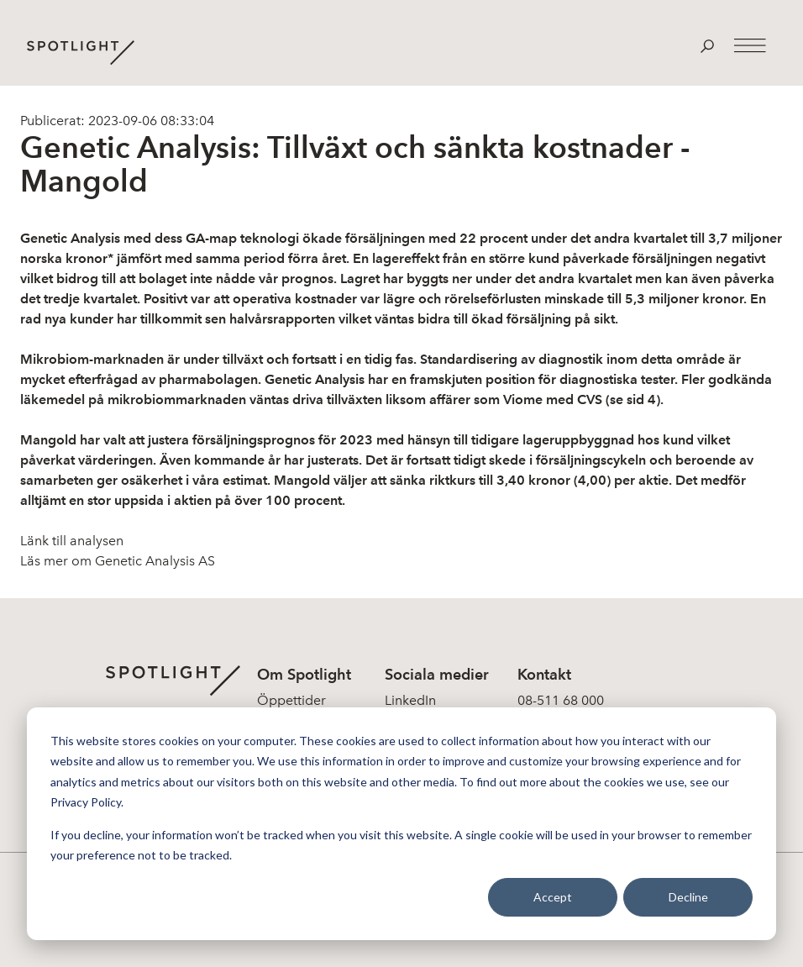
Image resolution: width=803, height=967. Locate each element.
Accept (552, 897)
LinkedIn (410, 700)
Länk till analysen (71, 541)
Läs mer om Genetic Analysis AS (117, 561)
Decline (688, 897)
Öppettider (291, 700)
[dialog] (401, 823)
